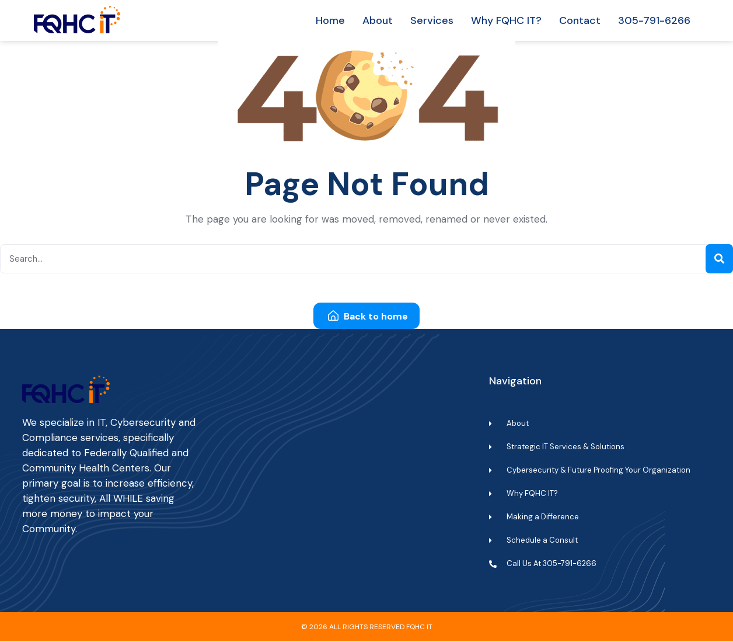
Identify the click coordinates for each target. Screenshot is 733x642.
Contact (580, 20)
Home (330, 20)
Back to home (368, 316)
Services (431, 20)
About (377, 20)
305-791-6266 (654, 20)
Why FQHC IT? (506, 20)
